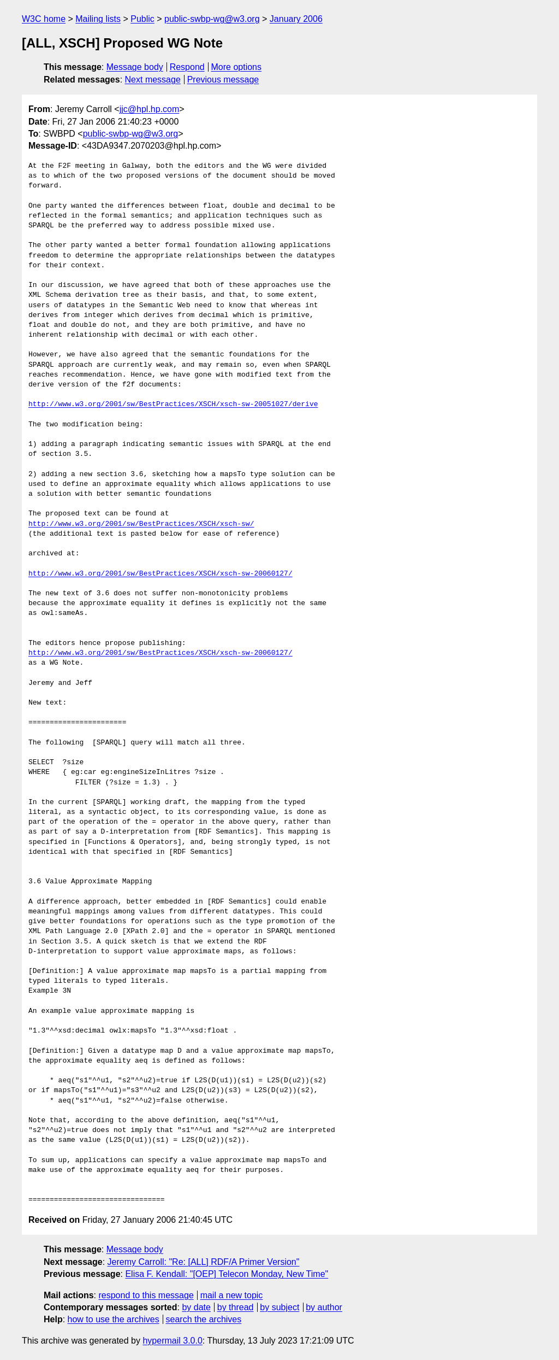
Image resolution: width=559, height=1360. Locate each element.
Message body (134, 67)
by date (196, 1307)
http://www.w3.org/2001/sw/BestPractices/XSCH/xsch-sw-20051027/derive (173, 404)
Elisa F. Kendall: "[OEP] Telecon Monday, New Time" (226, 1274)
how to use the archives (113, 1319)
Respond (187, 67)
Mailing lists (98, 19)
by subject (279, 1307)
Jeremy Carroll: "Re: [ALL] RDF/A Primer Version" (204, 1262)
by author (324, 1307)
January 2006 (296, 19)
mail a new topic (231, 1295)
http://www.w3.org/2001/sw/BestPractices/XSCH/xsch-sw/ (141, 524)
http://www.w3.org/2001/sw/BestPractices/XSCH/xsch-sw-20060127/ (160, 574)
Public (142, 19)
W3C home (44, 19)
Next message (153, 79)
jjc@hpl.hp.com (150, 109)
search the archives (204, 1319)
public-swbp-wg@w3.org (212, 19)
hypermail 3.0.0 (172, 1340)
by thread (235, 1307)
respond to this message (145, 1295)
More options (236, 67)
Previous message (223, 79)
